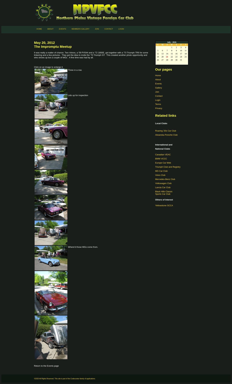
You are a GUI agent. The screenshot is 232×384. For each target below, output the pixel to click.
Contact (108, 29)
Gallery (158, 88)
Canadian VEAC (163, 154)
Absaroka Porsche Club (166, 135)
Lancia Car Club (163, 187)
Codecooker (75, 379)
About (50, 29)
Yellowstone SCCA (164, 205)
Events (62, 29)
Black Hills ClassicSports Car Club (163, 192)
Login (121, 29)
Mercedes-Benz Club (165, 179)
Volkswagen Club (163, 183)
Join (97, 29)
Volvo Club (160, 175)
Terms (158, 104)
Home (39, 29)
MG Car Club (161, 171)
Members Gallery (80, 29)
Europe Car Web (163, 163)
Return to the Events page (46, 366)
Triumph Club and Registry (168, 167)
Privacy (158, 108)
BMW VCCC (161, 158)
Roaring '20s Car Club (165, 131)
